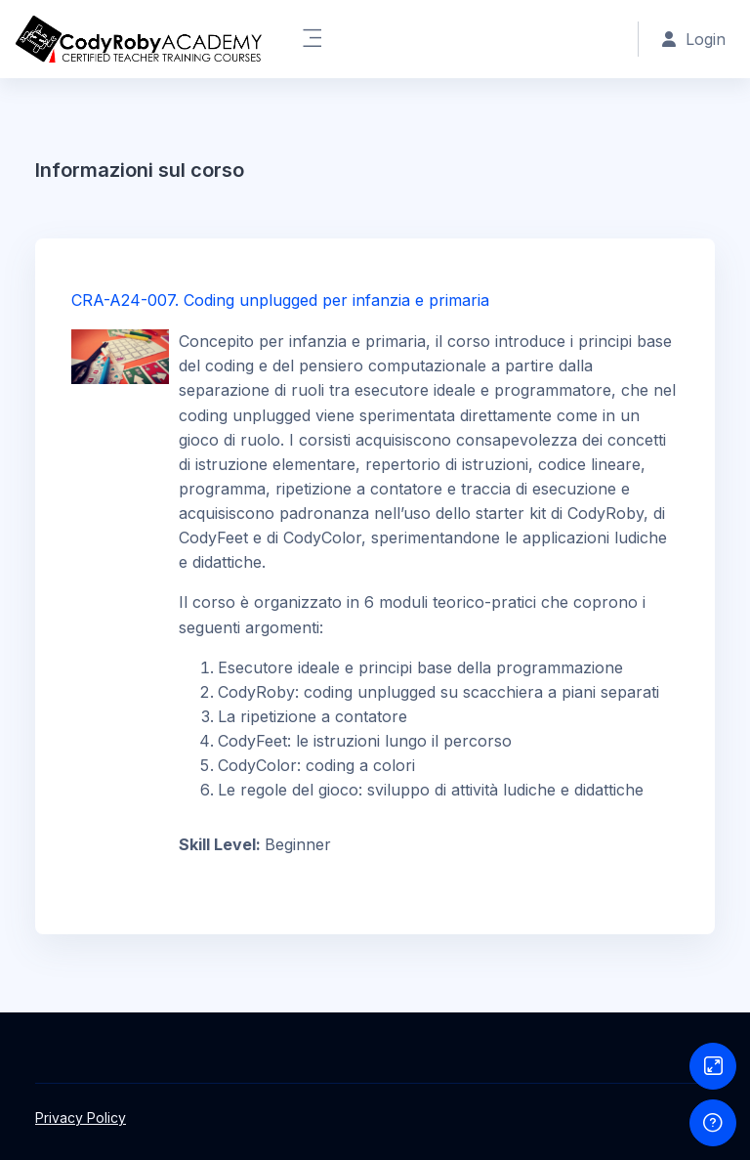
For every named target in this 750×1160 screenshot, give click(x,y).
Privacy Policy (80, 1117)
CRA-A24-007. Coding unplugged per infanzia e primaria (280, 300)
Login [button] (694, 39)
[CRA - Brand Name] (138, 39)
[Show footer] (712, 1122)
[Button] (712, 1066)
